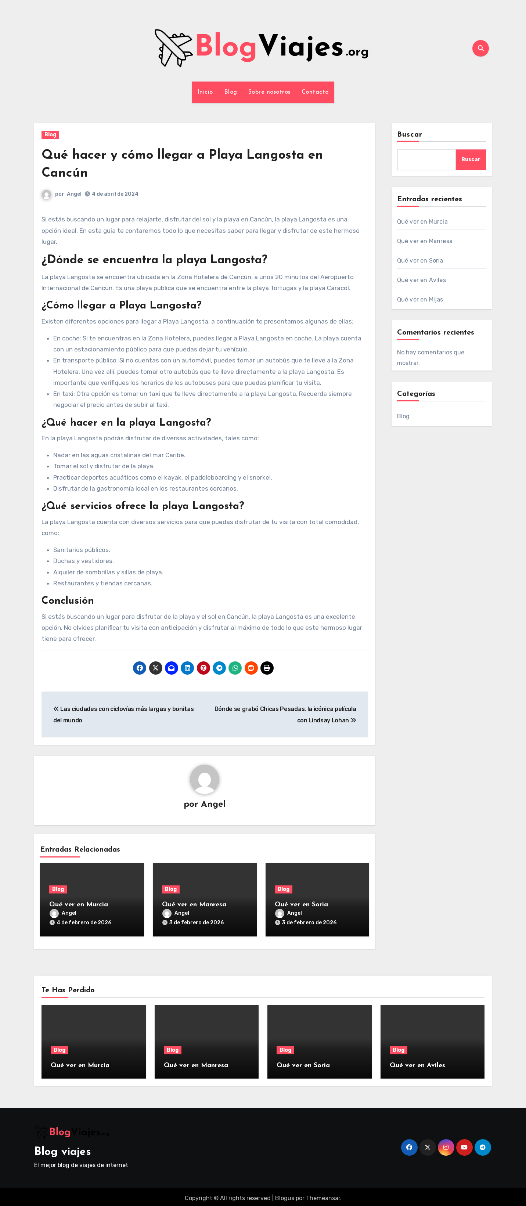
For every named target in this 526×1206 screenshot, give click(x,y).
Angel (74, 194)
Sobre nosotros (269, 92)
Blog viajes (62, 1149)
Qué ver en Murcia (78, 905)
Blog (230, 92)
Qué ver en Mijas (420, 299)
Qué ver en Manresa (194, 905)
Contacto (315, 92)
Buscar (410, 134)
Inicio (205, 92)
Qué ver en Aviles (421, 280)
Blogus (284, 1194)
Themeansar (323, 1194)
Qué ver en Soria (301, 905)
